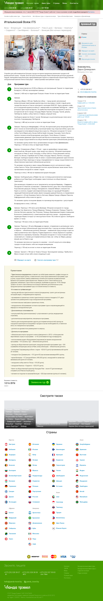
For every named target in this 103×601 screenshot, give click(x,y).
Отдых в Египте (26, 16)
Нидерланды (37, 476)
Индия (82, 470)
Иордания (83, 481)
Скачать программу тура (46, 260)
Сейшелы (12, 528)
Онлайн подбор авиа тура (12, 16)
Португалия (36, 491)
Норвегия (36, 481)
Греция (11, 491)
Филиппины (60, 518)
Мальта (35, 470)
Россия (35, 497)
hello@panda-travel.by (13, 582)
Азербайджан (85, 444)
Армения (83, 449)
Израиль (83, 465)
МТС (30, 573)
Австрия (12, 444)
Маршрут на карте (24, 260)
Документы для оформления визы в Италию (89, 45)
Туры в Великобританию (65, 16)
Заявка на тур (40, 382)
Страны (56, 3)
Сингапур (59, 502)
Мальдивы (84, 502)
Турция (58, 512)
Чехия (58, 470)
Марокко (12, 523)
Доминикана (37, 523)
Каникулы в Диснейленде (82, 16)
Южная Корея (61, 528)
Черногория (60, 465)
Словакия (36, 502)
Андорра (12, 455)
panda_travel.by (32, 582)
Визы (65, 3)
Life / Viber (48, 573)
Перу (34, 539)
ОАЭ (57, 497)
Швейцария (60, 476)
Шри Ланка (60, 523)
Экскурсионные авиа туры (86, 566)
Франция (59, 455)
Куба (34, 528)
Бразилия (36, 518)
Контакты (74, 3)
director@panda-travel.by (88, 92)
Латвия (35, 460)
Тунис (11, 539)
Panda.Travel (17, 587)
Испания (35, 444)
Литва (34, 465)
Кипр (34, 455)
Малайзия (83, 497)
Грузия (82, 460)
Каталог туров (33, 3)
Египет (11, 513)
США (34, 544)
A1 (12, 573)
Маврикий (12, 518)
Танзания (12, 534)
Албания (12, 449)
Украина (59, 444)
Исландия (12, 502)
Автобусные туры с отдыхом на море (44, 16)
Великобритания (15, 476)
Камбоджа (84, 486)
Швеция (59, 481)
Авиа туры (46, 3)
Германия (12, 486)
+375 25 (43, 8)
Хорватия (59, 460)
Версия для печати (88, 59)
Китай (82, 491)
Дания (11, 497)
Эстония (59, 486)
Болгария (12, 470)
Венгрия (12, 481)
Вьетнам (83, 455)
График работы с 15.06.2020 (86, 103)
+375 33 (10, 8)
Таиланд (59, 507)
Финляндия (60, 449)
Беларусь (12, 460)
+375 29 (26, 8)
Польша (35, 486)
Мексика (35, 534)
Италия (83, 37)
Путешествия (68, 575)
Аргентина (36, 513)
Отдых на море (82, 573)
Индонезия (84, 476)
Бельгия (12, 465)
